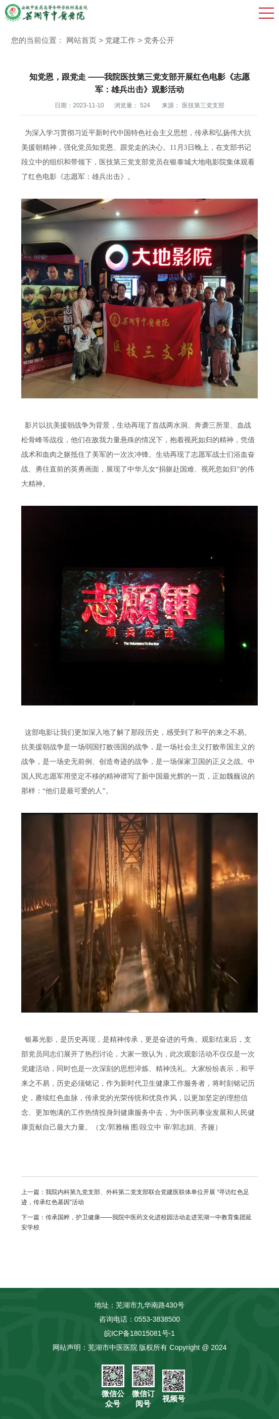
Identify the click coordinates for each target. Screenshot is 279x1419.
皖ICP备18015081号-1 (139, 1333)
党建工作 (120, 40)
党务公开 (159, 40)
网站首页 (81, 40)
